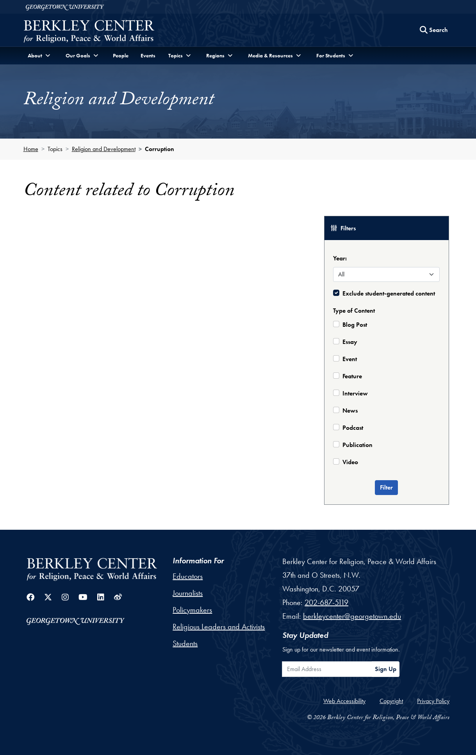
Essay (349, 342)
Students (185, 643)
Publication (357, 445)
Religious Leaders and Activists (219, 626)
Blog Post (354, 325)
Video (350, 462)
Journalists (188, 593)
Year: (340, 258)
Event (349, 359)
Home (30, 149)
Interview (355, 393)
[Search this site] (434, 30)
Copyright (391, 701)
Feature (352, 376)
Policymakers (192, 610)
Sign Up (385, 669)
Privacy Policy (433, 701)
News (350, 410)
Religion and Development (103, 149)
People (120, 55)
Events (148, 55)
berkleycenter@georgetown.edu (352, 616)
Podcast (352, 428)
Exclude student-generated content (388, 293)
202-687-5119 (326, 602)
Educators (188, 576)
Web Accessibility (344, 701)
